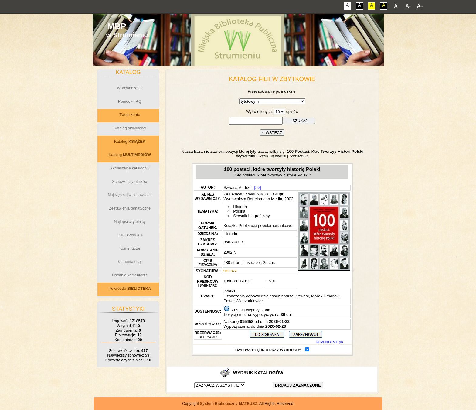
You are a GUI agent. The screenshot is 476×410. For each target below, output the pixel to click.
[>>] (257, 187)
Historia (240, 206)
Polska (239, 211)
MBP (116, 26)
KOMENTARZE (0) (329, 342)
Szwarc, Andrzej (238, 187)
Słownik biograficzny (251, 216)
